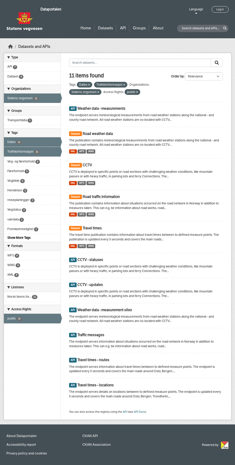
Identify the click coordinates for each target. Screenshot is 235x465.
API (123, 28)
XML (72, 151)
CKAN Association (96, 445)
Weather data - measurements (101, 108)
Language (196, 9)
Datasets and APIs (34, 46)
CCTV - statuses (90, 260)
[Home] (10, 46)
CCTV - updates (90, 285)
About (158, 28)
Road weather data (98, 134)
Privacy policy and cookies (26, 453)
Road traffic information (101, 197)
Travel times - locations (95, 385)
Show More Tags (19, 238)
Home (86, 28)
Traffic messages (90, 335)
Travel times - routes (93, 360)
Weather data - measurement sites (104, 310)
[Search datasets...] (140, 63)
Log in (220, 9)
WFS (81, 151)
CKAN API (90, 436)
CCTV (87, 165)
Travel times (92, 228)
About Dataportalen (21, 436)
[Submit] (217, 63)
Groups (139, 28)
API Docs (139, 411)
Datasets (105, 28)
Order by (177, 76)
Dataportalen (50, 9)
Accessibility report (21, 445)
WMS (91, 151)
